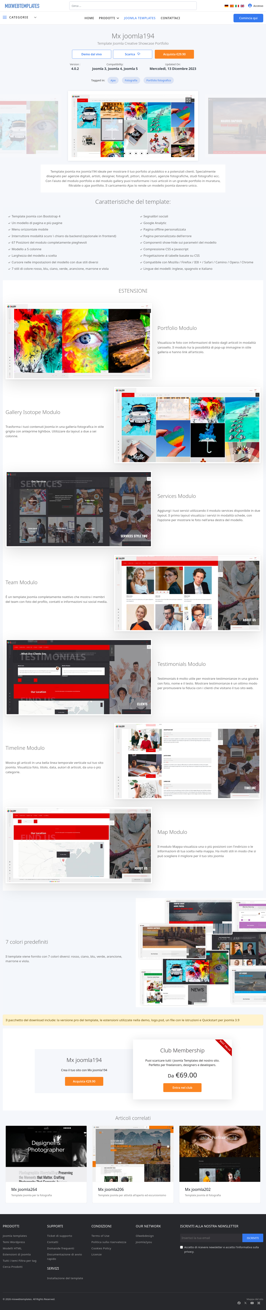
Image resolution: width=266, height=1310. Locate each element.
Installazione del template (65, 1278)
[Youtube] (252, 1303)
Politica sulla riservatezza (108, 1242)
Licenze (96, 1254)
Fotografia (131, 80)
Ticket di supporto (59, 1236)
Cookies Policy (101, 1248)
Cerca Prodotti (13, 1267)
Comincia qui (248, 18)
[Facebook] (239, 1303)
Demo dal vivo (91, 54)
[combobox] (133, 5)
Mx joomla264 (24, 1189)
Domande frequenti (60, 1248)
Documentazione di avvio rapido (64, 1256)
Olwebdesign (145, 1236)
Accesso (255, 6)
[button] (119, 153)
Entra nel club (182, 1088)
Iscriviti (253, 1238)
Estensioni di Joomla (17, 1254)
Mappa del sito (255, 1299)
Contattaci (170, 18)
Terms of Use (100, 1236)
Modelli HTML (12, 1248)
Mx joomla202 (198, 1189)
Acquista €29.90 (174, 54)
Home (89, 18)
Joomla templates (140, 18)
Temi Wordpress (14, 1242)
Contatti (52, 1242)
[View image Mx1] (188, 100)
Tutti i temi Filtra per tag (19, 1260)
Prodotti (107, 18)
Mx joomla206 (111, 1189)
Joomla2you (144, 1242)
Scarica (132, 54)
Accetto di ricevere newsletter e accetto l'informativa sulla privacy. (221, 1249)
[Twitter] (245, 1303)
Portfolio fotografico (158, 80)
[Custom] (259, 1303)
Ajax (113, 80)
